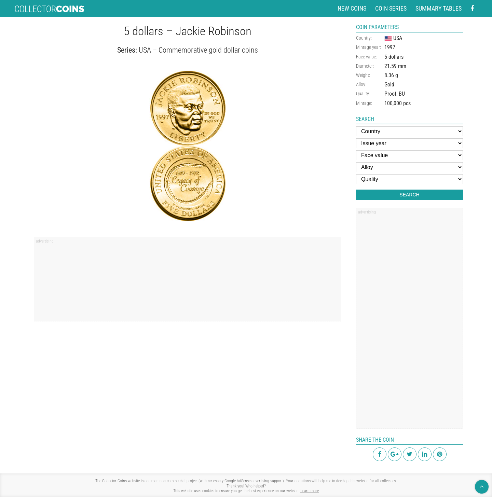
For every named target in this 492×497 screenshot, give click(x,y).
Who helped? (255, 486)
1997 (389, 47)
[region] (187, 281)
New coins (352, 8)
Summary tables (438, 8)
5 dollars (394, 57)
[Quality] (409, 179)
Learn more (309, 490)
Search (409, 194)
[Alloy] (409, 167)
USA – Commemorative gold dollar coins (198, 50)
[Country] (409, 131)
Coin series (391, 8)
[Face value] (409, 155)
